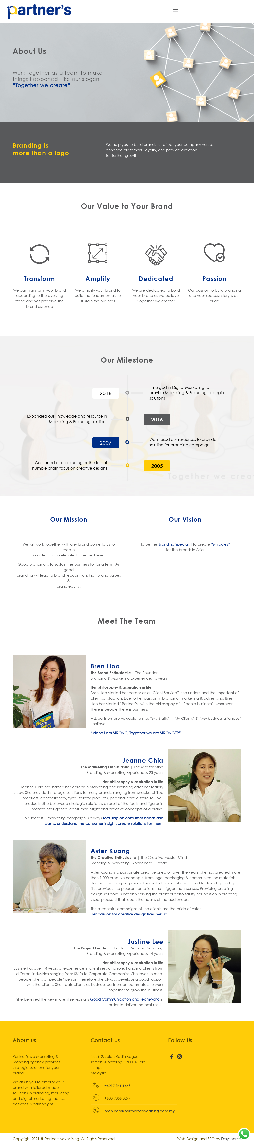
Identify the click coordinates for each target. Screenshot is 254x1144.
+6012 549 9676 (117, 1085)
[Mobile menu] (175, 11)
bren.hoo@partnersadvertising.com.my (139, 1111)
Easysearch (231, 1138)
